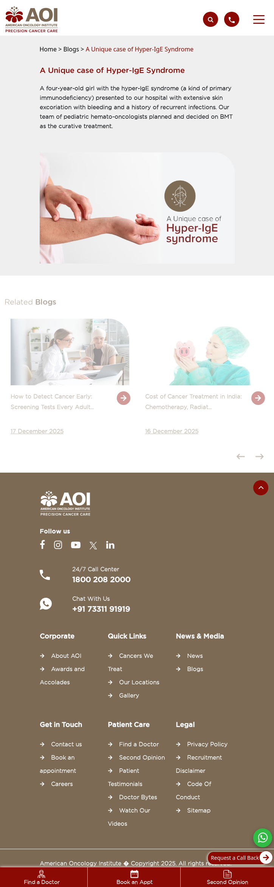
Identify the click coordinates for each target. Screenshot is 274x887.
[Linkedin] (110, 545)
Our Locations (139, 682)
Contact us (66, 744)
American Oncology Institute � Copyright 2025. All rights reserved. (135, 864)
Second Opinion (142, 758)
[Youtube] (77, 545)
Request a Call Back (239, 858)
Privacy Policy (207, 744)
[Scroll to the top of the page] (260, 487)
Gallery (129, 696)
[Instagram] (59, 545)
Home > (51, 49)
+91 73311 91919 (101, 609)
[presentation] (243, 458)
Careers (62, 784)
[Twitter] (95, 545)
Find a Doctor (139, 744)
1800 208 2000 (101, 579)
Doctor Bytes (138, 797)
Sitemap (199, 811)
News (195, 656)
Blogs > (74, 49)
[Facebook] (44, 545)
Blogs (195, 669)
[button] (258, 19)
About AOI (66, 656)
